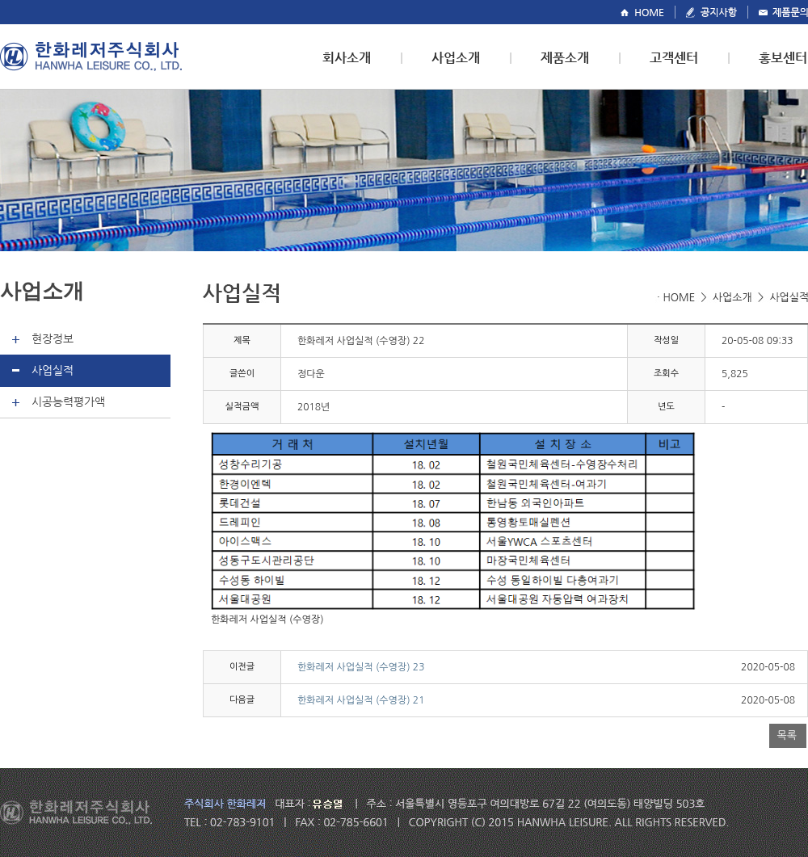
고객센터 (674, 57)
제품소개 (565, 57)
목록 (787, 735)
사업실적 (53, 369)
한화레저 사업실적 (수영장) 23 (360, 667)
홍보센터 (783, 57)
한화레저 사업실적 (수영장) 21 (360, 700)
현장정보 (53, 338)
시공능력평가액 (68, 401)
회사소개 (346, 57)
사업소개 (455, 57)
